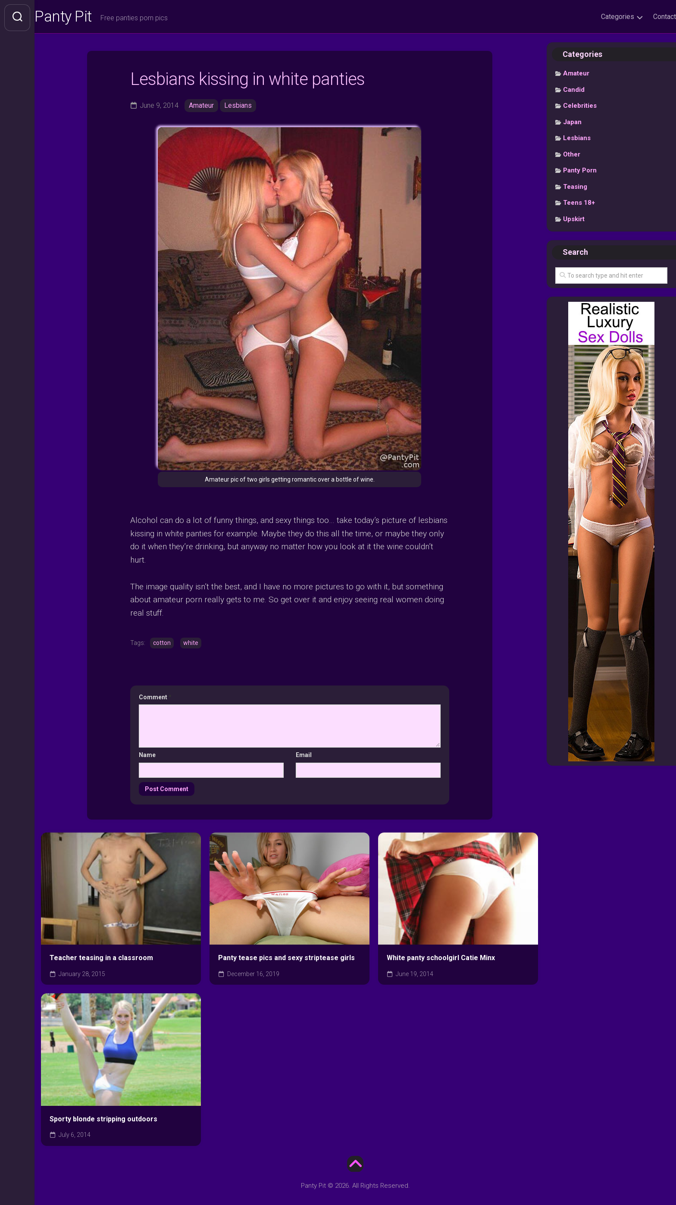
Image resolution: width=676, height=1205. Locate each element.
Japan (572, 124)
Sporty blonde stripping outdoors (103, 1120)
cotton (162, 644)
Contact (647, 17)
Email (304, 756)
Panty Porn (580, 172)
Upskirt (574, 221)
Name (147, 756)
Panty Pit (81, 18)
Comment (155, 698)
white (190, 644)
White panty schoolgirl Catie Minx (441, 959)
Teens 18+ (579, 205)
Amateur (201, 107)
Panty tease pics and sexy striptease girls (286, 959)
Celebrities (580, 108)
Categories (600, 17)
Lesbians (238, 107)
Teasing (575, 188)
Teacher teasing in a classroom (101, 959)
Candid (574, 91)
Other (571, 156)
